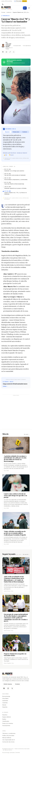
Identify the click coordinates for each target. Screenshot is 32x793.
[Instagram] (8, 726)
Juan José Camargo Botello (8, 45)
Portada (3, 12)
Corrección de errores (8, 779)
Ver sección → (26, 592)
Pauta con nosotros (7, 761)
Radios (4, 757)
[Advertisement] (16, 183)
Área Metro (5, 736)
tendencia (9, 12)
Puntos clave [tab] (16, 132)
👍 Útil (5, 155)
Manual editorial (6, 775)
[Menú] (29, 8)
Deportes (4, 744)
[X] (12, 726)
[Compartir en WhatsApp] (6, 51)
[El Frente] (6, 8)
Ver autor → (27, 472)
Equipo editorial (6, 754)
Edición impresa (8, 721)
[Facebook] (4, 726)
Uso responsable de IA (8, 777)
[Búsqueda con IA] (25, 8)
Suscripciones (6, 763)
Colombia (5, 740)
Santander (5, 738)
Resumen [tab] (7, 132)
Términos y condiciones (8, 771)
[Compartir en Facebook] (2, 51)
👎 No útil (11, 155)
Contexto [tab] (24, 132)
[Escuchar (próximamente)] (13, 51)
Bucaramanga (6, 734)
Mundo (4, 742)
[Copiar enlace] (10, 51)
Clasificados (5, 759)
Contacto (17, 721)
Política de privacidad (8, 773)
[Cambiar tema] (2, 4)
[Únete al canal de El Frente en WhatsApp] (16, 62)
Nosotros (4, 752)
